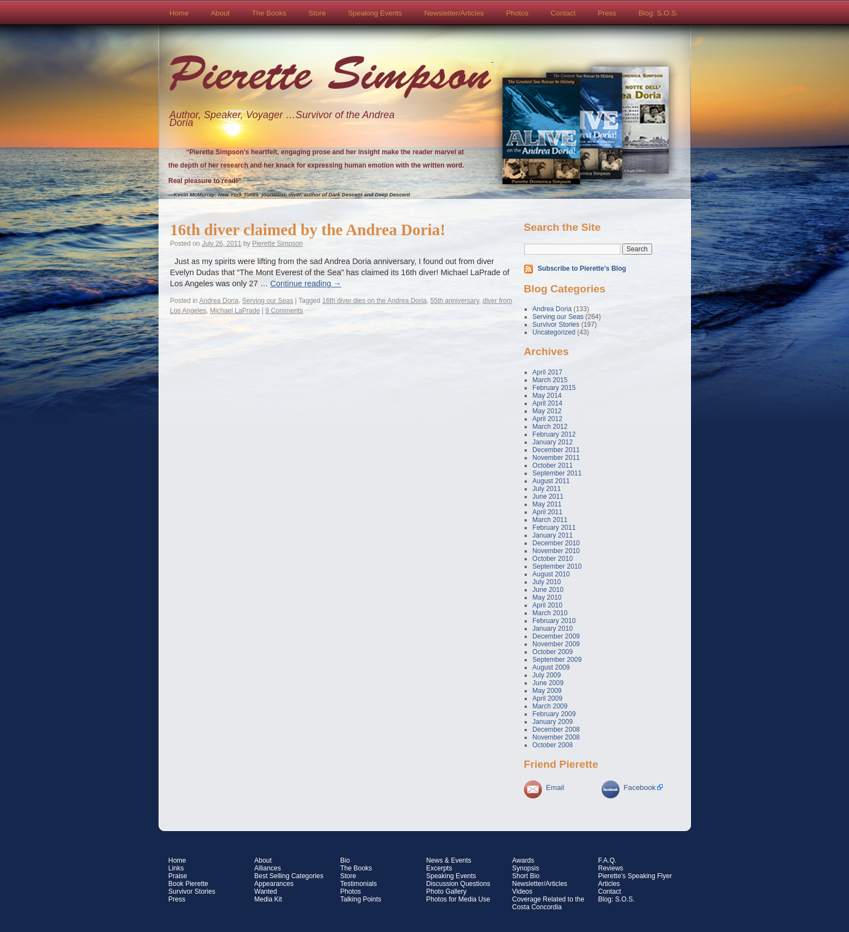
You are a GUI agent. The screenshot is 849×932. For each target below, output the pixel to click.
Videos (522, 891)
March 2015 (549, 380)
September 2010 (557, 566)
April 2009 (547, 698)
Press (607, 13)
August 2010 (551, 574)
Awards (523, 860)
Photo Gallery (446, 891)
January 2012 (552, 442)
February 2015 (554, 388)
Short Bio (526, 876)
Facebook (640, 787)
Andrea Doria (218, 301)
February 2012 (554, 434)
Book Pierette (189, 884)
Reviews (610, 868)
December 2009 (555, 636)
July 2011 (546, 489)
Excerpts (439, 868)
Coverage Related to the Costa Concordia (548, 903)
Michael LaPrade (235, 311)
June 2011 (547, 496)
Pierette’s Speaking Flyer (635, 876)
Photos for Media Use (458, 899)
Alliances (268, 868)
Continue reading (305, 283)
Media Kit (268, 899)
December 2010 (555, 543)
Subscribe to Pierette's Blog (582, 268)
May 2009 (547, 691)
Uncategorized (553, 332)
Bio (345, 860)
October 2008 (552, 745)
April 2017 (547, 372)
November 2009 (555, 644)
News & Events (448, 860)
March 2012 (549, 426)
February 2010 (554, 621)
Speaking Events (375, 13)
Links (176, 868)
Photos (517, 13)
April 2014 (547, 403)
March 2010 (549, 613)
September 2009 (557, 659)
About (220, 13)
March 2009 (549, 706)
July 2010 (546, 582)
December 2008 (555, 729)
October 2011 (552, 465)
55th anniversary (454, 301)
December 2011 (555, 450)
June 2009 (547, 683)
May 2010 (547, 597)
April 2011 (547, 512)
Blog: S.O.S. (658, 13)
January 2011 (552, 535)
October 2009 (552, 652)
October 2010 (552, 559)
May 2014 (547, 395)
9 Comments (284, 311)
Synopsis (526, 868)
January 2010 (552, 628)
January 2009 (552, 722)
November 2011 (555, 458)
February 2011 (554, 527)
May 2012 (547, 411)
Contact (563, 13)
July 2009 (546, 675)
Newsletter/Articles (454, 13)
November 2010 (555, 551)
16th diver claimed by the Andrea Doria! (307, 230)
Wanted (266, 891)
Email (555, 787)
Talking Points (361, 899)
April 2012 (547, 419)
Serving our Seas (267, 301)
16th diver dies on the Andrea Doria (374, 301)
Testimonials (358, 884)
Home (179, 13)
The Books (269, 13)
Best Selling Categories (289, 876)
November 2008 (555, 737)
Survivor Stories (555, 324)
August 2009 (551, 667)
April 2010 (547, 605)
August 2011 (551, 481)
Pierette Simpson (330, 78)
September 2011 (557, 473)
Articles (609, 884)
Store (317, 13)
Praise (178, 876)
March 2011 (549, 520)
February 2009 (554, 714)
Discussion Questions (458, 884)
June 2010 (547, 590)
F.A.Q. (607, 860)
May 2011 (547, 504)
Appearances (274, 884)
